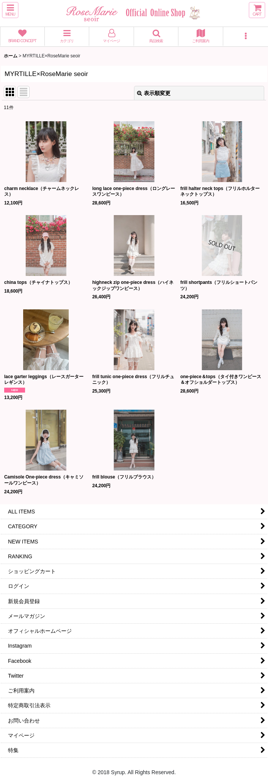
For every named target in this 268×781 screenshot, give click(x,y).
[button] (10, 10)
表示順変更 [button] (153, 93)
